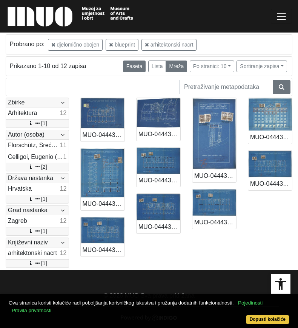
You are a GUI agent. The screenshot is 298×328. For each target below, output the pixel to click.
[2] (37, 167)
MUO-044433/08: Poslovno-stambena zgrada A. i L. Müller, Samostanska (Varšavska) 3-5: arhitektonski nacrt (159, 227)
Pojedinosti (250, 303)
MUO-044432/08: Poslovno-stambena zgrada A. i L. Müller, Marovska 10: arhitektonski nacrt (159, 134)
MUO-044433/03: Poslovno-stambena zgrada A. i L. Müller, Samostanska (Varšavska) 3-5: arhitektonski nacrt (103, 204)
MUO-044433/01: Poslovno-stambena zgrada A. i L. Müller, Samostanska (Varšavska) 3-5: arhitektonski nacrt (215, 176)
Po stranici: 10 (210, 66)
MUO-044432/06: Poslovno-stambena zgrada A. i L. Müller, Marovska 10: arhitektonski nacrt (103, 135)
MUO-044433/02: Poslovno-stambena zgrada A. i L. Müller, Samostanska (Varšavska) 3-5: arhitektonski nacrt (271, 137)
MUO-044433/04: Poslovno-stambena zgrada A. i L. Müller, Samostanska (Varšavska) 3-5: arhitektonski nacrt (159, 180)
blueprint (122, 45)
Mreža (176, 66)
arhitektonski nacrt (169, 45)
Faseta (134, 66)
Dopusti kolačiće (268, 319)
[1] (37, 123)
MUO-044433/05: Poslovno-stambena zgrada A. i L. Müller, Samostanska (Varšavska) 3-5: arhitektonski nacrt (215, 222)
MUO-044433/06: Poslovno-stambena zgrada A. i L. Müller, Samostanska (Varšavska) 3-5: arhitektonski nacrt (271, 183)
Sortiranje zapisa (259, 66)
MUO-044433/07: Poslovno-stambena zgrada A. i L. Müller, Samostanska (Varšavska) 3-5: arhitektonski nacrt (103, 250)
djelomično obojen (75, 45)
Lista (157, 66)
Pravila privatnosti (31, 310)
